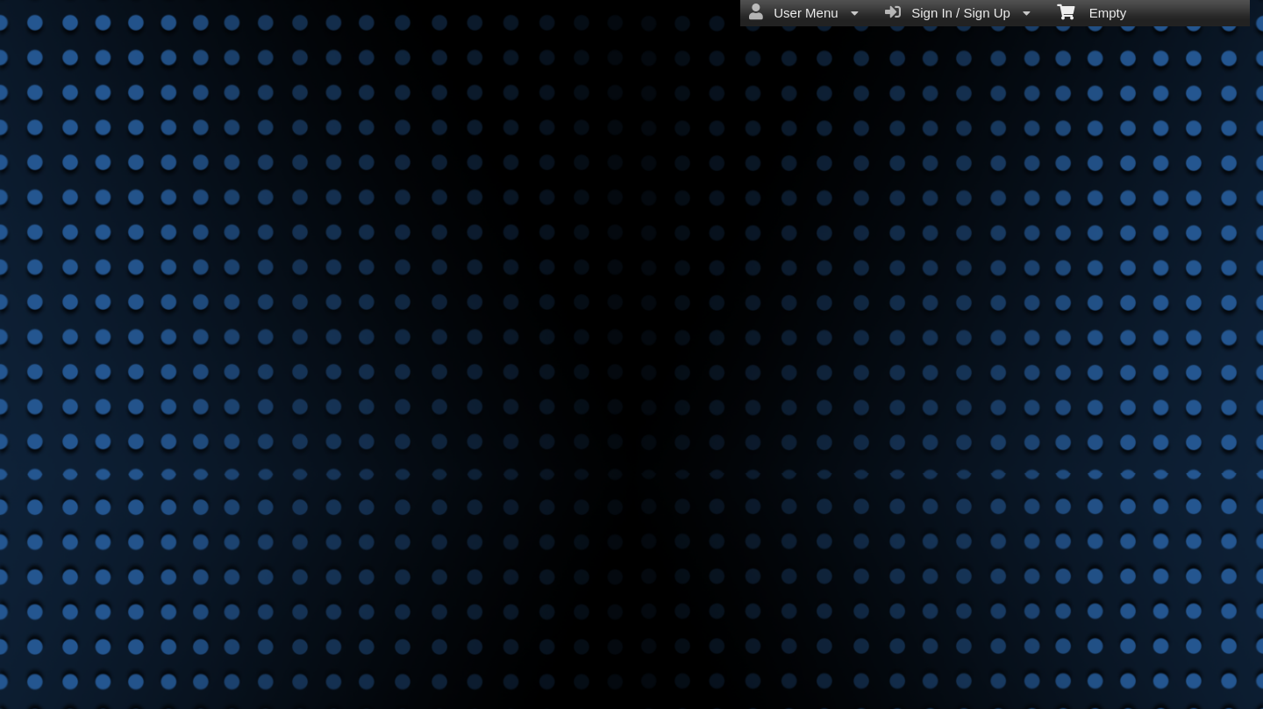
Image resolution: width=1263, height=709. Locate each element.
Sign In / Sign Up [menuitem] (958, 12)
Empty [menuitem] (1091, 11)
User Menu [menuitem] (804, 12)
